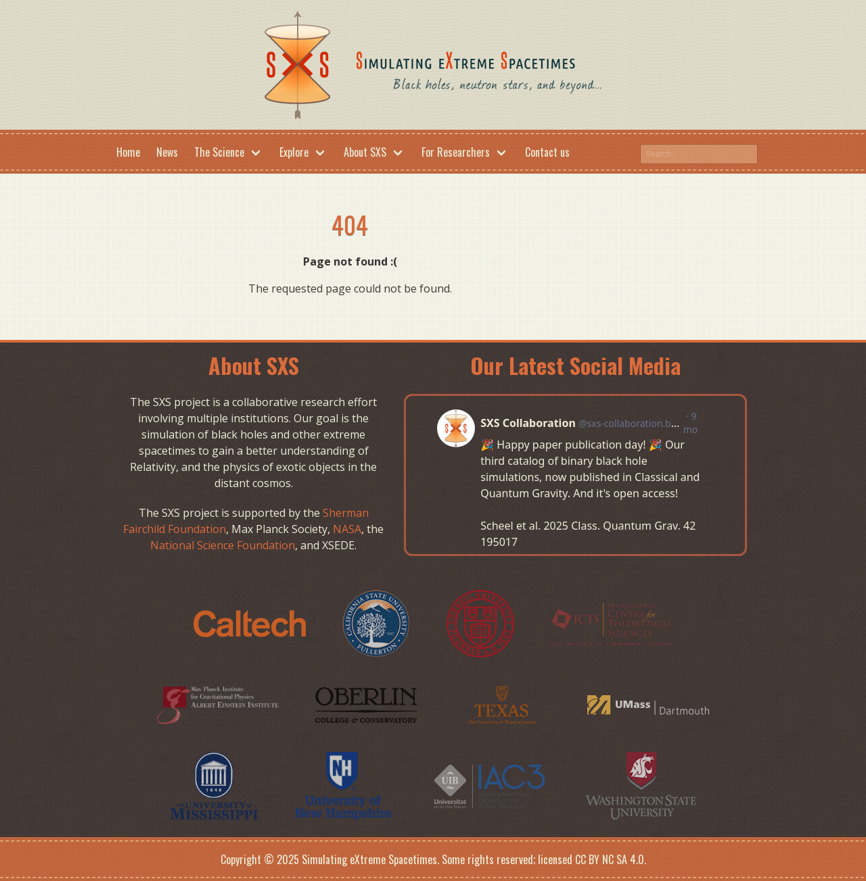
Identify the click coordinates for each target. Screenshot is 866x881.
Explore (294, 152)
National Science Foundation (222, 545)
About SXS (365, 152)
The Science (219, 152)
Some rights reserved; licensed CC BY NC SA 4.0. (544, 859)
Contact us (547, 152)
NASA (347, 529)
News (167, 152)
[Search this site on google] (699, 154)
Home (128, 152)
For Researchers (455, 152)
